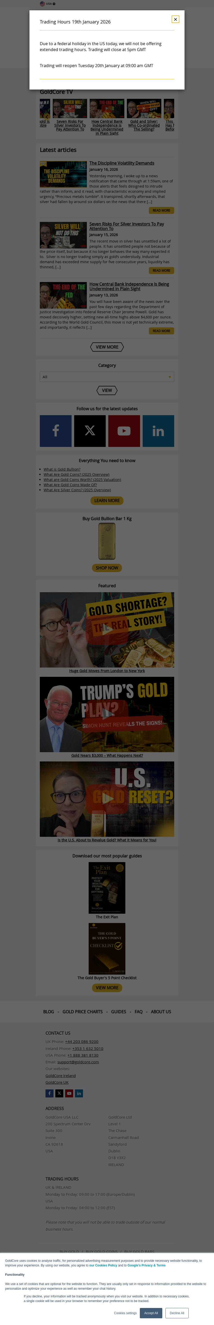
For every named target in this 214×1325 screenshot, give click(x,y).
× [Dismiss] (175, 19)
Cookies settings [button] (125, 1313)
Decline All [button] (177, 1313)
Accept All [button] (151, 1313)
